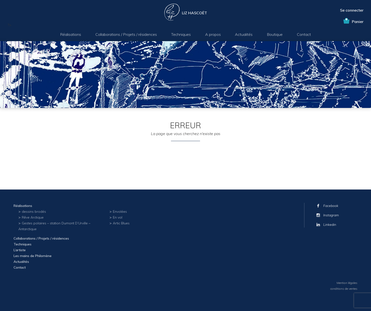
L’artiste (20, 250)
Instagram (331, 215)
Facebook (330, 206)
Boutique (275, 34)
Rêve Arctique (33, 217)
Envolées (120, 211)
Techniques (181, 34)
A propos (213, 34)
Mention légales (347, 283)
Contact (304, 34)
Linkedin (329, 224)
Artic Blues (121, 223)
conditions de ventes (343, 288)
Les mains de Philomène (33, 256)
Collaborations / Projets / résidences (126, 34)
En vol (117, 217)
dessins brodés (34, 211)
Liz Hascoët (194, 12)
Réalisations (70, 34)
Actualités (244, 34)
